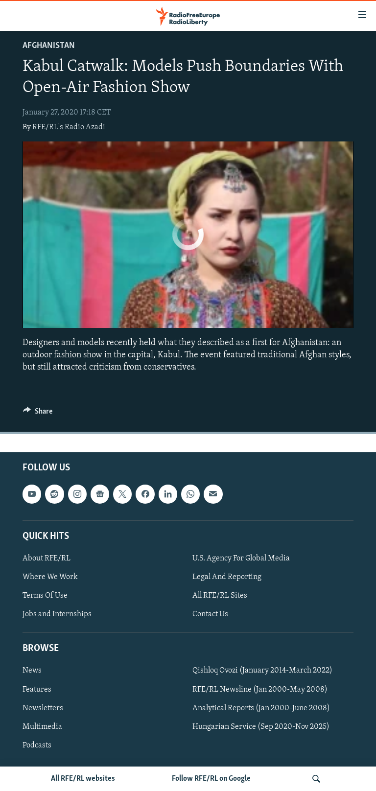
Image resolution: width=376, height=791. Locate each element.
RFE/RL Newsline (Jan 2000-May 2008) (260, 690)
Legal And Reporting (226, 577)
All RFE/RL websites (83, 779)
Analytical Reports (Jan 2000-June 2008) (261, 708)
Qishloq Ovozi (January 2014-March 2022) (262, 671)
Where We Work (50, 577)
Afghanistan (49, 45)
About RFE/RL (46, 558)
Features (37, 690)
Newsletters (43, 708)
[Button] (37, 413)
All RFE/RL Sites (219, 596)
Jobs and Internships (57, 614)
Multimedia (42, 727)
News (32, 671)
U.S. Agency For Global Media (241, 558)
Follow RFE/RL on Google (211, 779)
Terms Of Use (45, 596)
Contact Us (210, 614)
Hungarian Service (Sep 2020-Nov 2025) (260, 727)
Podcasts (37, 745)
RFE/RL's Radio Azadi (68, 127)
